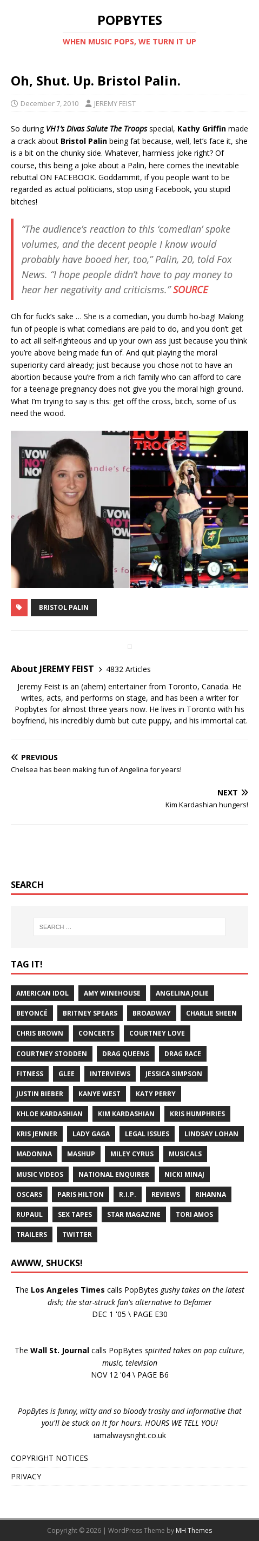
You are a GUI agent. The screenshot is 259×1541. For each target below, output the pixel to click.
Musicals (185, 1153)
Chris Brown (39, 1033)
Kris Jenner (36, 1133)
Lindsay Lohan (211, 1133)
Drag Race (182, 1053)
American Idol (42, 993)
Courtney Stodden (51, 1053)
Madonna (34, 1153)
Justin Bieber (39, 1093)
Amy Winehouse (112, 993)
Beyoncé (32, 1013)
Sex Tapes (75, 1214)
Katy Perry (156, 1093)
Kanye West (99, 1093)
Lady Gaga (91, 1133)
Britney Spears (90, 1013)
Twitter (77, 1234)
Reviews (165, 1194)
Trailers (31, 1234)
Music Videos (39, 1174)
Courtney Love (157, 1033)
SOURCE (190, 289)
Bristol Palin (64, 607)
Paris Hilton (80, 1194)
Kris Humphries (197, 1113)
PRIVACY (26, 1476)
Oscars (29, 1194)
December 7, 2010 (49, 103)
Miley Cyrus (132, 1153)
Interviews (110, 1073)
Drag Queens (125, 1053)
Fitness (29, 1073)
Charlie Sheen (211, 1013)
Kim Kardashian (126, 1113)
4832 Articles (128, 669)
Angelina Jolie (182, 993)
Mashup (81, 1153)
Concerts (96, 1033)
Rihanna (210, 1194)
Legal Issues (147, 1133)
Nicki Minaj (184, 1174)
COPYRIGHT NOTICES (49, 1458)
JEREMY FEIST (115, 103)
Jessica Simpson (173, 1073)
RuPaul (29, 1214)
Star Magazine (134, 1214)
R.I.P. (127, 1194)
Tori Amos (194, 1214)
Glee (66, 1073)
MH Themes (194, 1530)
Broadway (151, 1013)
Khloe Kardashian (49, 1113)
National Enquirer (113, 1174)
